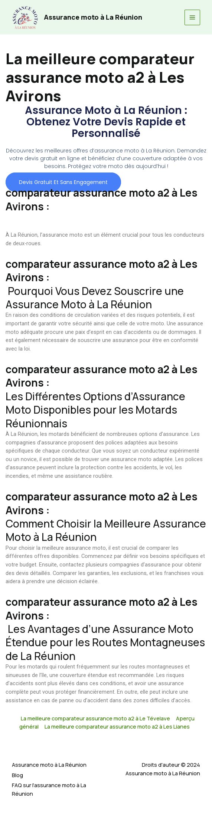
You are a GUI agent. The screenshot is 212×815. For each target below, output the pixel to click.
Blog (17, 775)
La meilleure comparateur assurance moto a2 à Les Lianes (117, 726)
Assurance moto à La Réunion (93, 17)
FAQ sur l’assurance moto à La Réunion (49, 789)
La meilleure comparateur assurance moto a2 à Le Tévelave (95, 718)
